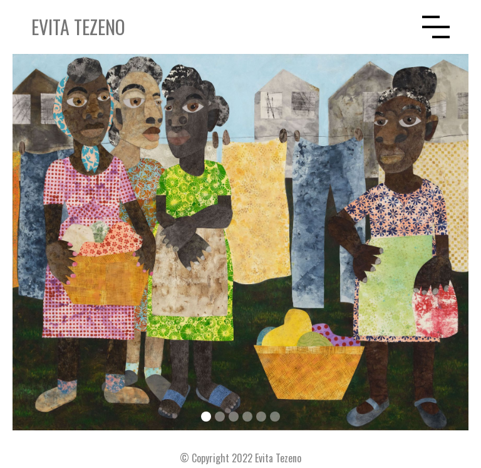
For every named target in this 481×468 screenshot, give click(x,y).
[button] (436, 27)
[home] (226, 27)
